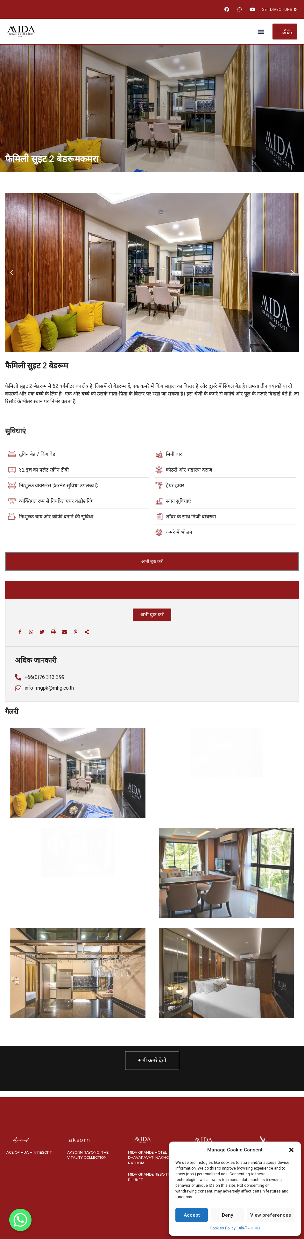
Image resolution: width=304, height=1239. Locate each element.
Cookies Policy (223, 1228)
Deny (227, 1215)
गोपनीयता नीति (249, 1228)
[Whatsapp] (20, 1220)
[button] (291, 1150)
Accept (192, 1215)
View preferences (270, 1215)
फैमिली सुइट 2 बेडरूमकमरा (52, 158)
